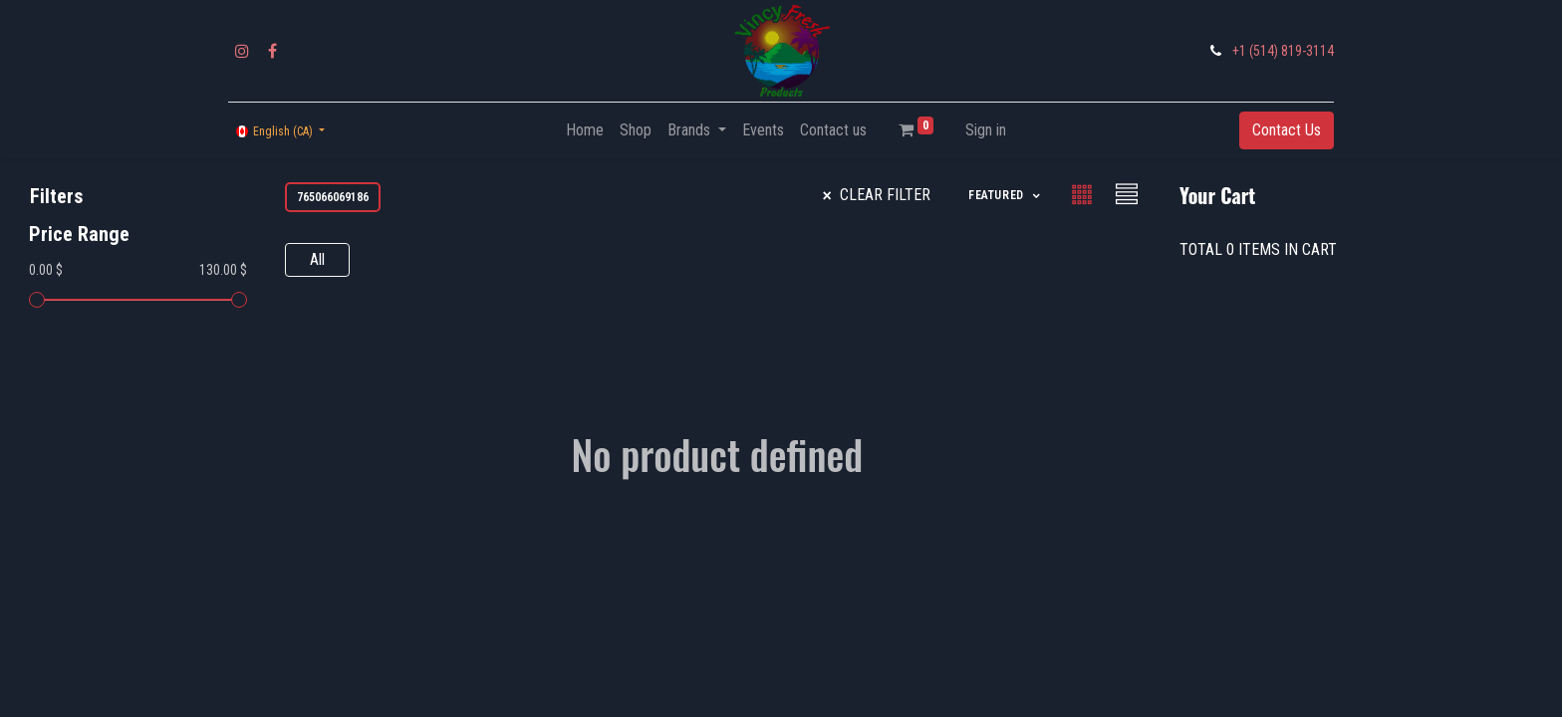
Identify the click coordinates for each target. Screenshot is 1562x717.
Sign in (985, 129)
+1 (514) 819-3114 (1283, 51)
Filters (56, 196)
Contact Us (1286, 129)
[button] (1005, 195)
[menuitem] (585, 130)
